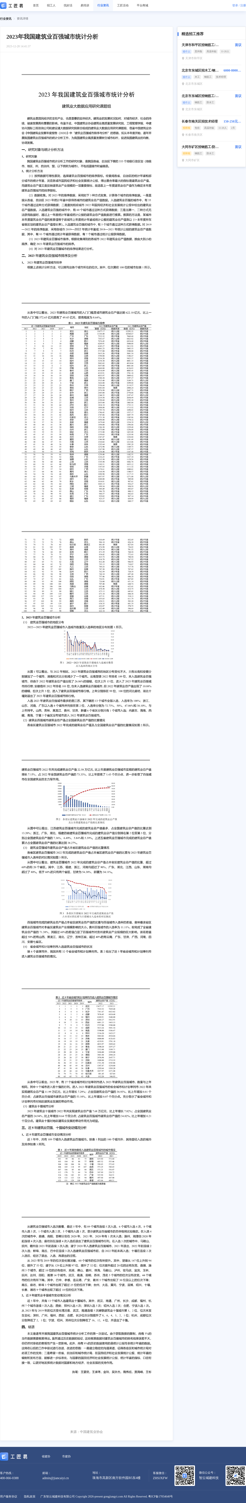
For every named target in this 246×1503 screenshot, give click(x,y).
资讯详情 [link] (22, 18)
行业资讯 (103, 5)
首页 (36, 5)
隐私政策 (29, 1496)
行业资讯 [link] (5, 18)
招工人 (51, 5)
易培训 (85, 5)
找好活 (68, 5)
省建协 (46, 1456)
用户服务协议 (8, 1496)
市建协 (66, 1456)
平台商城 (142, 5)
